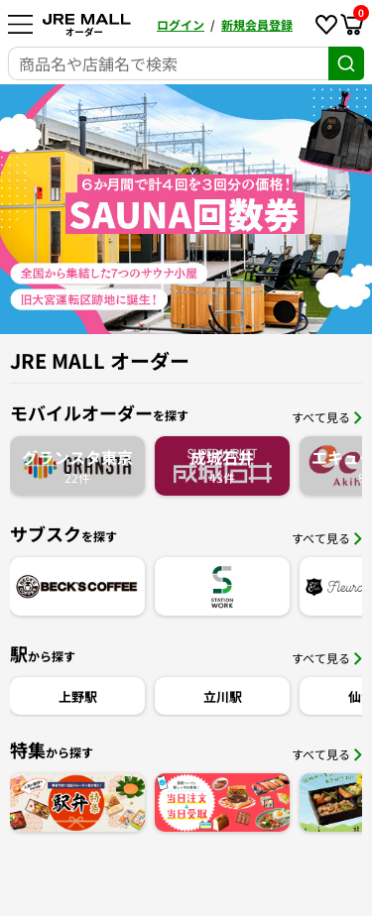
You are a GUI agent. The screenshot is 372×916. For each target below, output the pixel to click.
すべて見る (327, 416)
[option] (186, 209)
